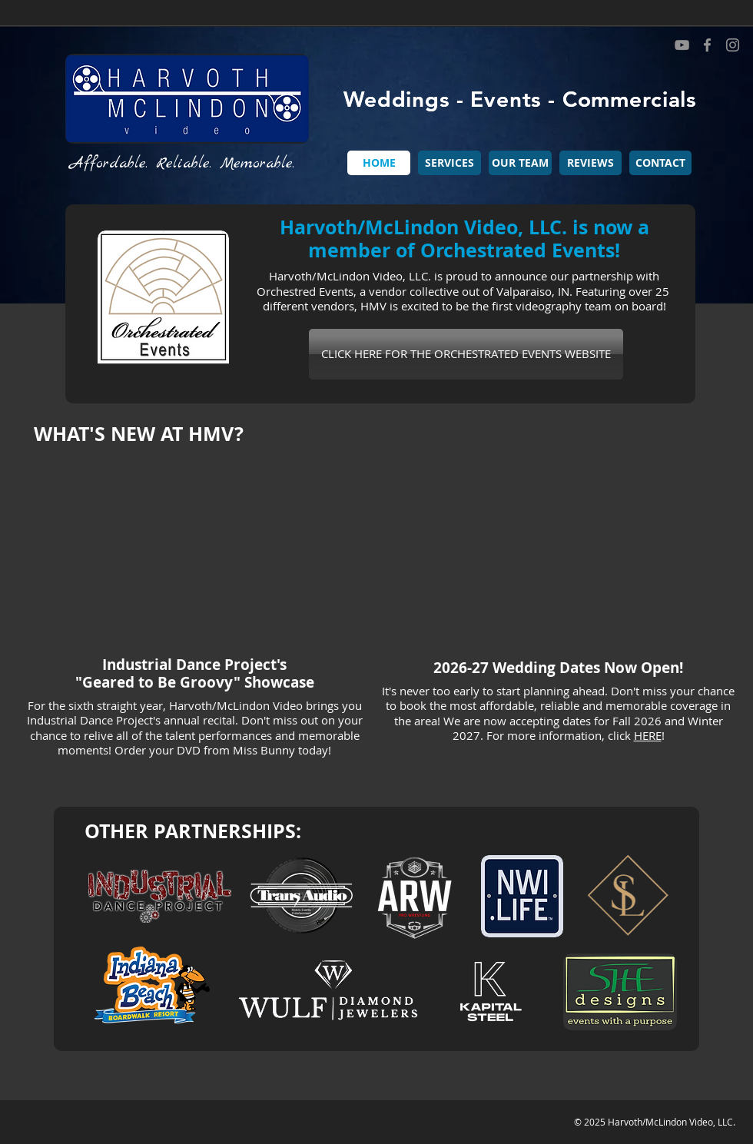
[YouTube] (682, 45)
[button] (449, 163)
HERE (648, 735)
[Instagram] (732, 45)
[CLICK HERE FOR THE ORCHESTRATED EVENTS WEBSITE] (466, 354)
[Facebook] (707, 45)
